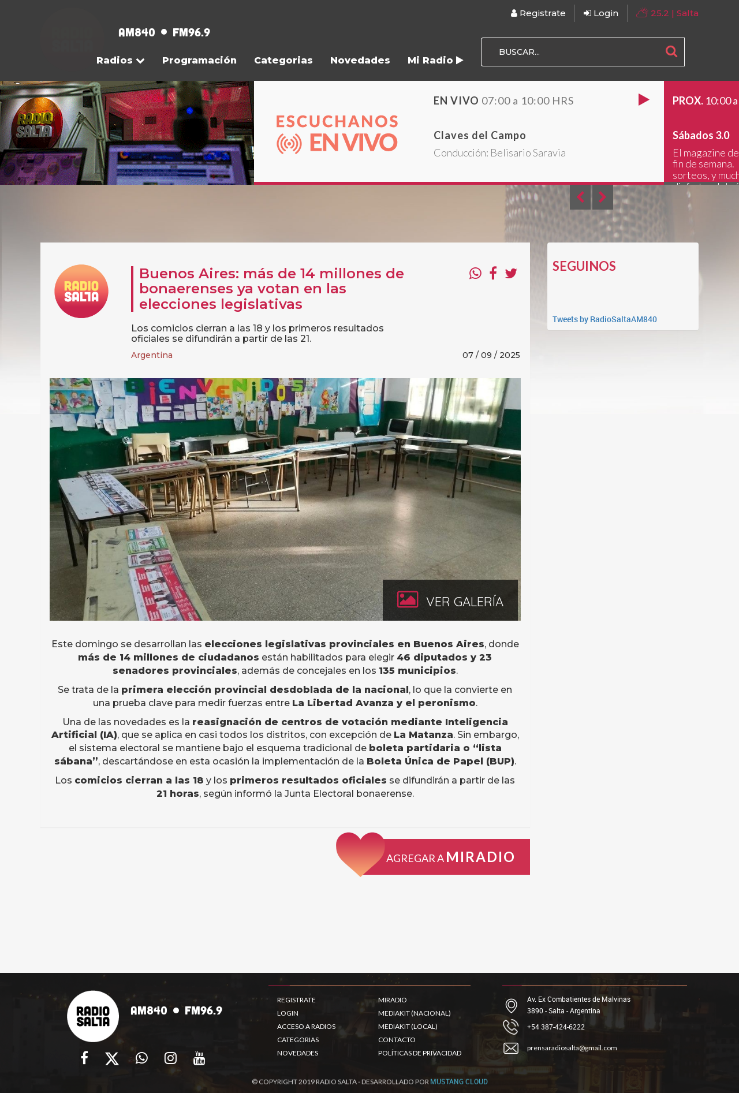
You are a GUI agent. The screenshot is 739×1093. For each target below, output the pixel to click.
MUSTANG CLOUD (459, 1085)
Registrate (538, 13)
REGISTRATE (296, 999)
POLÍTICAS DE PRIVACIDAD (419, 1053)
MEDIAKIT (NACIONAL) (414, 1013)
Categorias (283, 60)
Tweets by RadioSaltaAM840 (605, 319)
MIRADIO (392, 999)
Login (601, 13)
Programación (199, 60)
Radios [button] (120, 60)
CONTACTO (397, 1039)
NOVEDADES (297, 1053)
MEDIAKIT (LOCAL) (408, 1026)
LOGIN (287, 1013)
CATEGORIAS (298, 1039)
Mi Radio (436, 60)
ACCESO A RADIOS (306, 1026)
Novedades (360, 60)
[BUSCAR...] (570, 52)
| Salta (667, 12)
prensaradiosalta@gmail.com (572, 1047)
